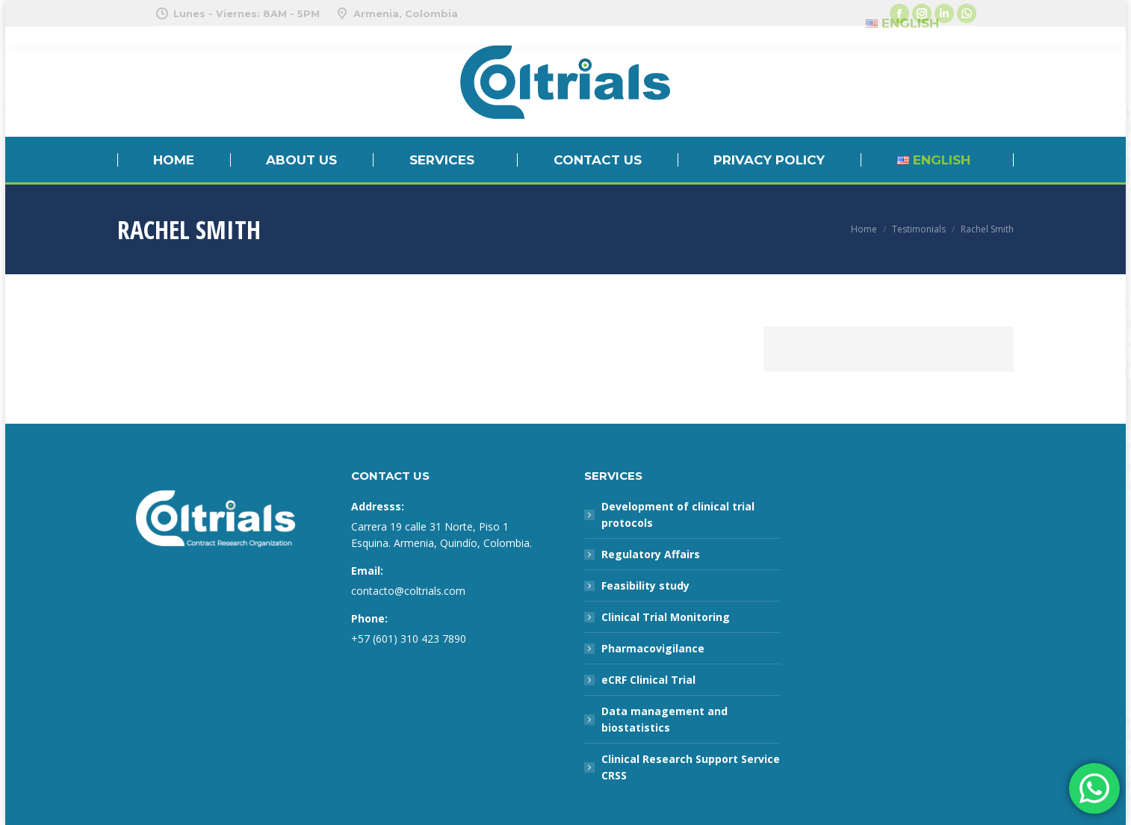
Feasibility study (645, 585)
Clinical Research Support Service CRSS (690, 767)
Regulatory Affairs (650, 554)
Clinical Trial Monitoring (665, 617)
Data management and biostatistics (664, 719)
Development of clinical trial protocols (677, 514)
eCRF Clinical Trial (648, 680)
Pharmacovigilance (652, 648)
